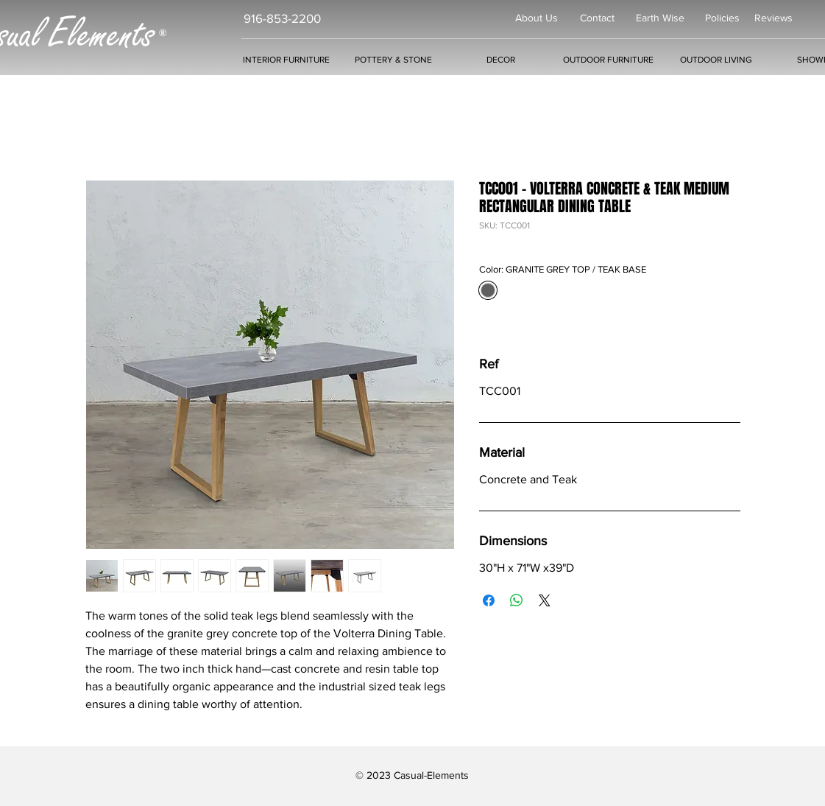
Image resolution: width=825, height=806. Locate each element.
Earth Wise (660, 18)
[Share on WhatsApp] (516, 600)
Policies (722, 18)
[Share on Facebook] (489, 600)
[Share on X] (544, 600)
